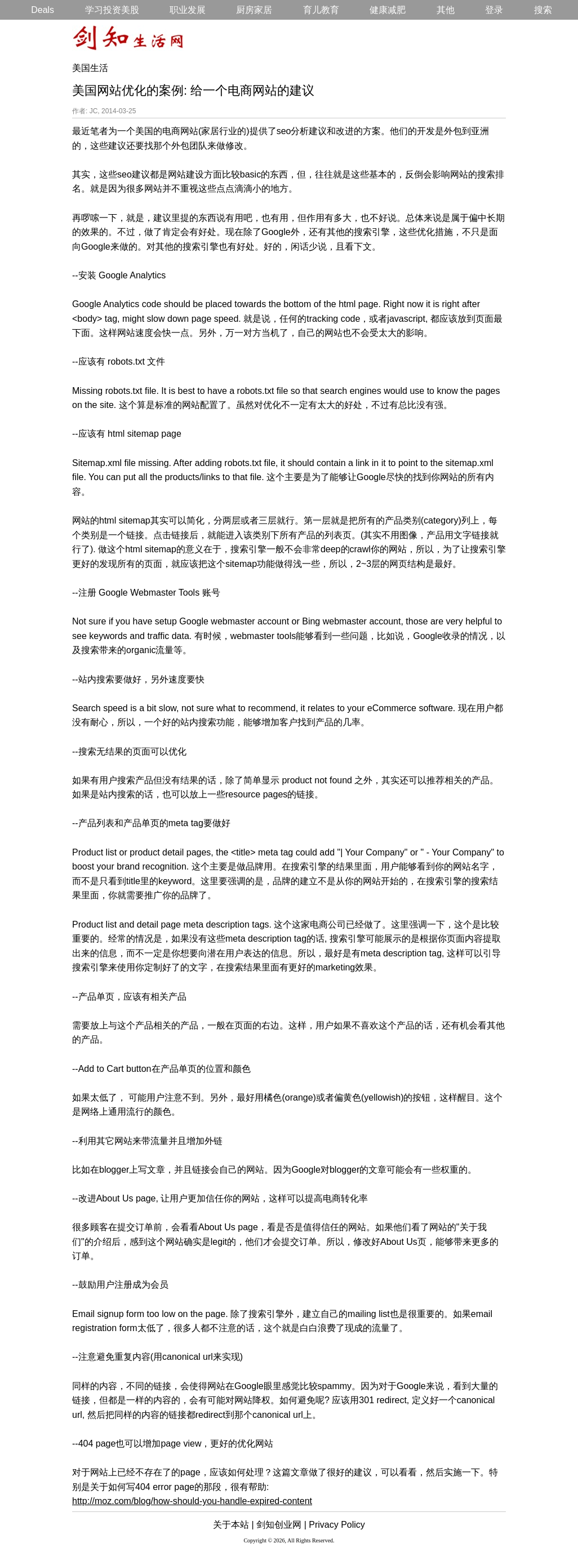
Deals (42, 10)
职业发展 (188, 10)
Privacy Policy (337, 1524)
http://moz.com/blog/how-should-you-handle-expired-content (192, 1501)
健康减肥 (388, 10)
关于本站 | (233, 1524)
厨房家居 (254, 10)
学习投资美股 (112, 10)
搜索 (543, 10)
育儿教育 (321, 10)
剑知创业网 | (281, 1524)
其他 (446, 10)
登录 (494, 10)
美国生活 (90, 68)
